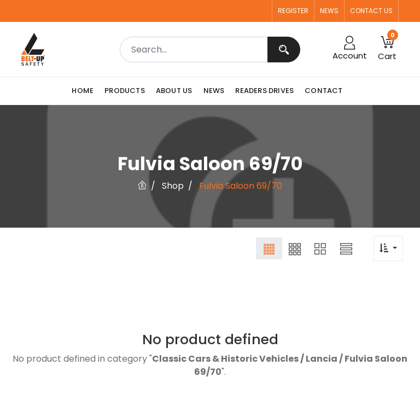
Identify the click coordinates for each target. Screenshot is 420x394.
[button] (387, 49)
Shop (173, 185)
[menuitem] (85, 91)
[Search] (283, 49)
